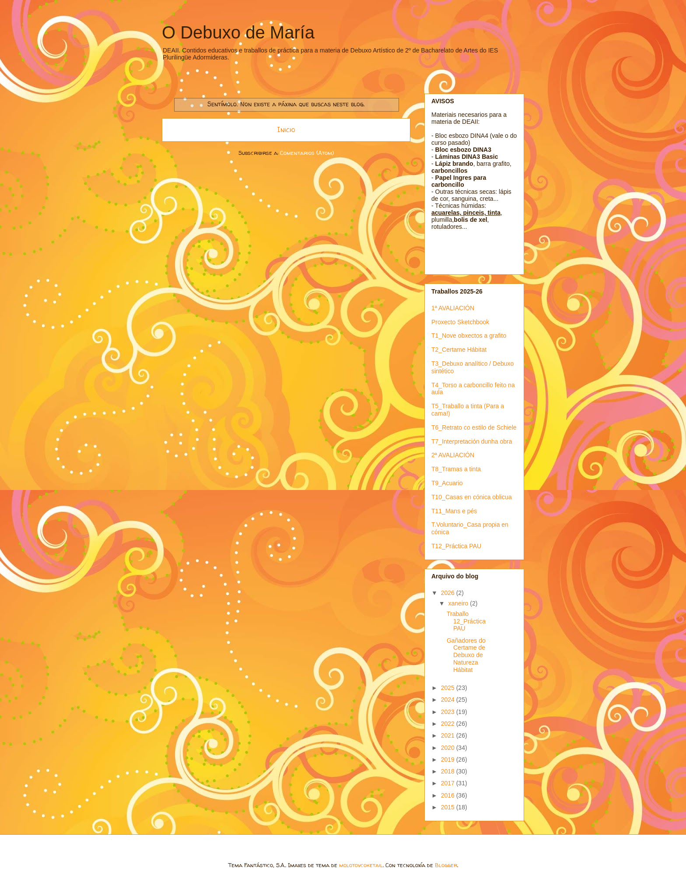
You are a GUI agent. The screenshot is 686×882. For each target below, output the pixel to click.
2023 (448, 711)
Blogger (446, 865)
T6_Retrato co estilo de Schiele (474, 427)
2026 (448, 592)
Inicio (286, 129)
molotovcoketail (361, 865)
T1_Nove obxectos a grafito (468, 335)
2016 (448, 795)
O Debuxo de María (238, 32)
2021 (448, 735)
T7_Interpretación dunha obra (471, 441)
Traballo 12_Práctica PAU (466, 621)
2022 (448, 723)
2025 (448, 687)
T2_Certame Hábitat (458, 349)
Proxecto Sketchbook (460, 322)
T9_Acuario (447, 483)
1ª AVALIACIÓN (452, 308)
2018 (448, 771)
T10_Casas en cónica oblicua (471, 497)
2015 (448, 807)
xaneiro (459, 603)
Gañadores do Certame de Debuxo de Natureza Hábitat (466, 655)
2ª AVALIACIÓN (452, 455)
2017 (448, 783)
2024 (448, 699)
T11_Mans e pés (454, 511)
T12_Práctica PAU (456, 546)
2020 (448, 747)
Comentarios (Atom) (307, 153)
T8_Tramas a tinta (456, 469)
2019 (448, 759)
